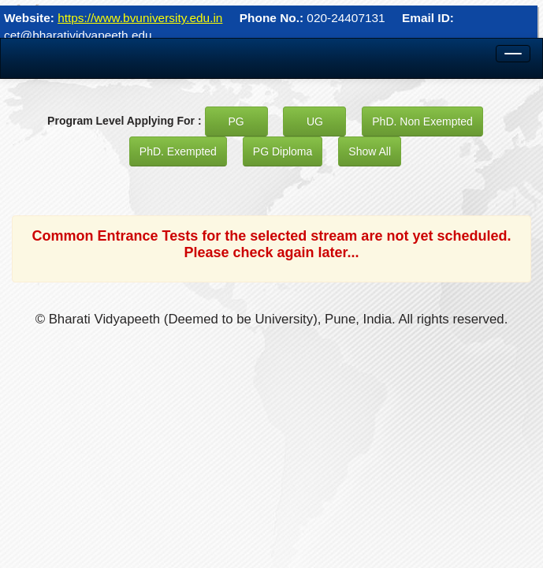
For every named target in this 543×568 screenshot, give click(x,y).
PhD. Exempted (178, 151)
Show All (369, 151)
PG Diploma (282, 151)
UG (315, 121)
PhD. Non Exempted (422, 121)
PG (236, 121)
